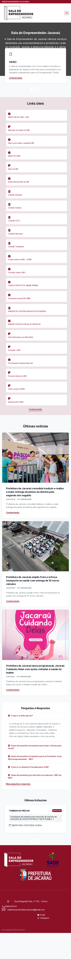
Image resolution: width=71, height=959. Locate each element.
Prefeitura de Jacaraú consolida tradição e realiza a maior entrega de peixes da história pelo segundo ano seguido (35, 492)
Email (41, 915)
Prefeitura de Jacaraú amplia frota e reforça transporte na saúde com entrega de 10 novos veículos (32, 581)
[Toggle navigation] (66, 13)
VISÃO (13, 62)
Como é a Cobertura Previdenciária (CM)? (28, 767)
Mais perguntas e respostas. (18, 784)
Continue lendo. (15, 78)
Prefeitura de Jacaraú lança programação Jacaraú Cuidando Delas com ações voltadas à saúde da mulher (35, 669)
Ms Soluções (20, 930)
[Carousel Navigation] (35, 89)
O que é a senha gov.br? (20, 715)
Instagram (43, 918)
